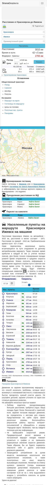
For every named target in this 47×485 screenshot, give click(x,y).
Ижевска (26, 384)
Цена (9, 63)
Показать (39, 62)
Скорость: (27, 279)
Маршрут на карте (12, 101)
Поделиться (39, 26)
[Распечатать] (4, 27)
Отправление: (9, 279)
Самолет (8, 88)
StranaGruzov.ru (10, 3)
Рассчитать (23, 46)
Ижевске (23, 184)
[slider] (29, 285)
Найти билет (34, 202)
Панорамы (9, 113)
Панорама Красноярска (11, 384)
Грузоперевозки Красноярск (15, 75)
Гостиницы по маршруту (14, 104)
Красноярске (39, 184)
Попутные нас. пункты (14, 110)
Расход (10, 60)
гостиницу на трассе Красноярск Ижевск (27, 187)
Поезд (7, 85)
